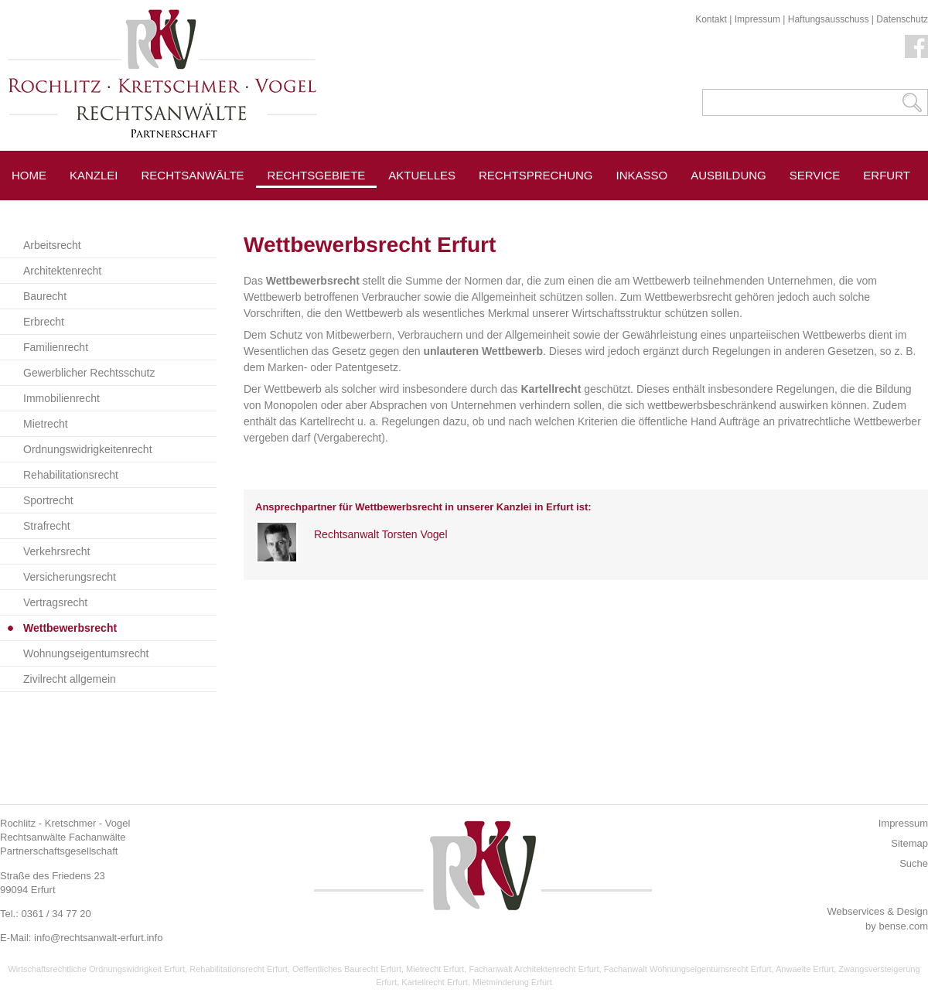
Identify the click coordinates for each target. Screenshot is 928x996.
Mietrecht (45, 424)
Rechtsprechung (536, 175)
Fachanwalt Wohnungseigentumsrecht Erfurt (688, 969)
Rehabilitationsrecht (70, 475)
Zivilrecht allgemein (69, 679)
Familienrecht (55, 347)
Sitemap (909, 843)
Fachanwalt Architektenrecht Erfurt (534, 969)
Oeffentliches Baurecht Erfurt (346, 969)
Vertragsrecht (55, 602)
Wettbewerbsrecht (70, 628)
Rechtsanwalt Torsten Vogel (381, 534)
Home (29, 175)
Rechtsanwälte (193, 175)
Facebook (916, 46)
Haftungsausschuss (828, 19)
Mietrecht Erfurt (435, 969)
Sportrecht (48, 500)
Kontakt (711, 19)
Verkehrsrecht (56, 551)
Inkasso (642, 175)
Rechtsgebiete (317, 175)
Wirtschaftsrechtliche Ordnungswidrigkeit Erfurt (96, 969)
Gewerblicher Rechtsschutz (89, 373)
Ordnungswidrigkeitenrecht (87, 449)
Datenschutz (902, 19)
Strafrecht (46, 526)
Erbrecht (43, 322)
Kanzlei (94, 175)
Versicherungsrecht (69, 577)
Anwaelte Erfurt (805, 969)
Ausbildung (728, 175)
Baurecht (45, 296)
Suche (913, 863)
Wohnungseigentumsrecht (85, 653)
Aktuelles (421, 175)
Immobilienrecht (61, 398)
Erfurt (886, 175)
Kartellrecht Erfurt (434, 982)
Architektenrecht (62, 270)
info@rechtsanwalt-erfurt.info (98, 937)
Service (815, 175)
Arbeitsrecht (52, 245)
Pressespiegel (436, 210)
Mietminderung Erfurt (512, 982)
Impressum (757, 19)
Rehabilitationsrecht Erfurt (238, 969)
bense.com (903, 926)
